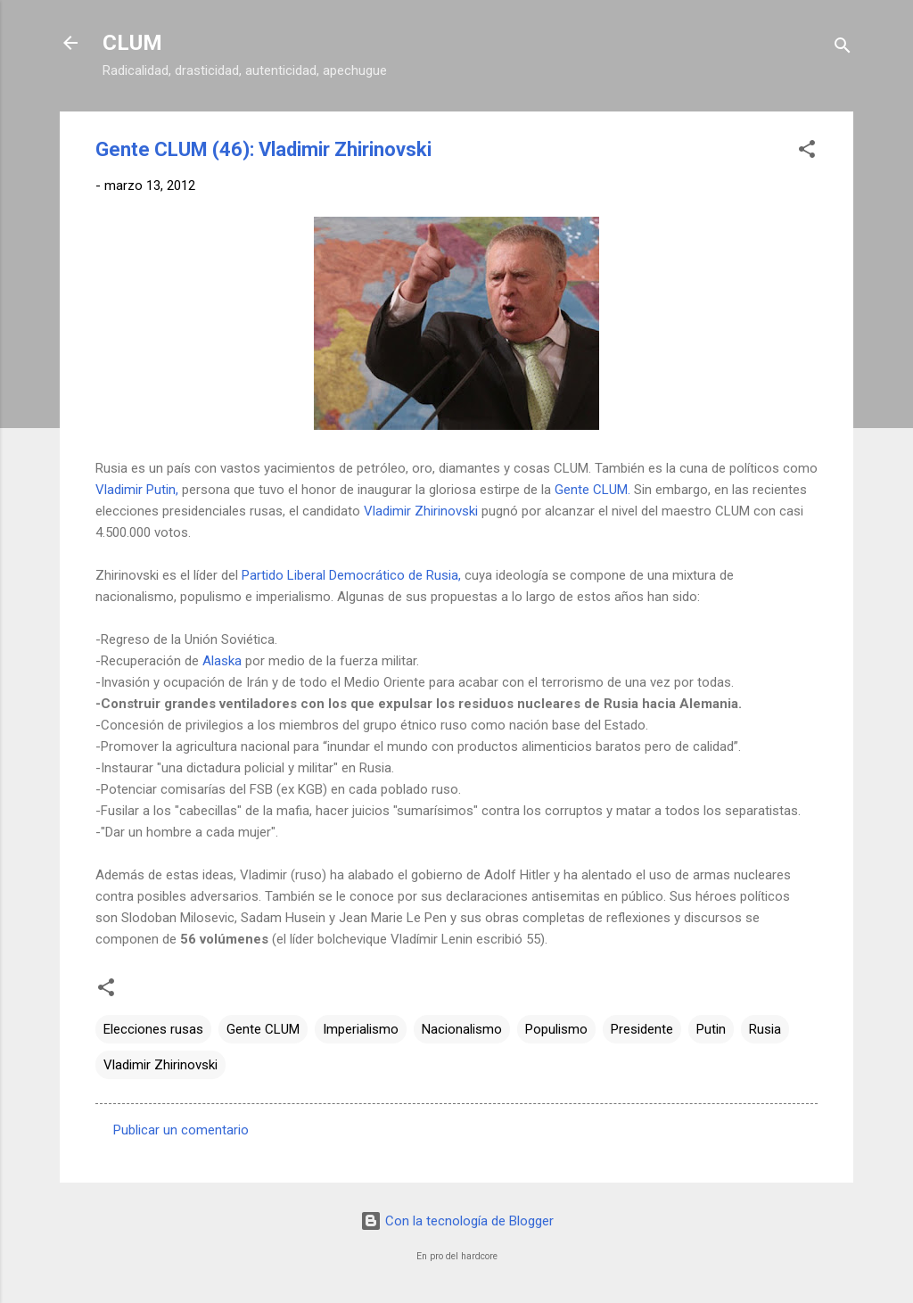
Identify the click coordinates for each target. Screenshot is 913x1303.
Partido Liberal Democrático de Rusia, (351, 575)
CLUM (132, 42)
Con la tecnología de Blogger (457, 1221)
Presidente (642, 1029)
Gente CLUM (263, 1029)
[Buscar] (842, 48)
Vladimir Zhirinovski (421, 511)
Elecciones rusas (153, 1029)
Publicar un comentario (181, 1130)
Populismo (556, 1029)
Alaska (222, 661)
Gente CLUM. (592, 490)
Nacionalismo (462, 1029)
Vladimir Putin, (136, 490)
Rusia (765, 1029)
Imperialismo (361, 1029)
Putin (711, 1029)
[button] (807, 152)
